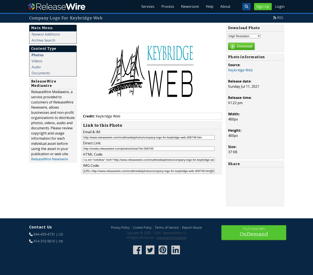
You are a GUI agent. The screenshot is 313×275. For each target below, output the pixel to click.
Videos (37, 61)
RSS (280, 17)
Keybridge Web (240, 70)
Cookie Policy (142, 227)
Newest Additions (46, 34)
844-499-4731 (44, 234)
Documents (41, 73)
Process (167, 6)
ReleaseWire (56, 6)
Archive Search (43, 40)
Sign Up (262, 6)
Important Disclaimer (171, 238)
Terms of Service (167, 227)
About (225, 6)
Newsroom (190, 6)
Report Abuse (192, 227)
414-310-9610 (44, 241)
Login (279, 6)
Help (209, 6)
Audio (36, 67)
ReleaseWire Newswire (49, 159)
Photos (38, 55)
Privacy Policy (120, 227)
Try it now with (253, 232)
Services (147, 6)
